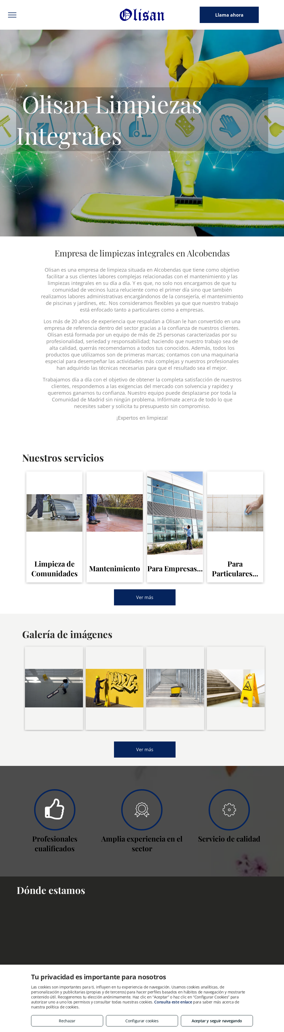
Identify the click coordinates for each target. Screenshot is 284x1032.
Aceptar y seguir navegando (217, 1020)
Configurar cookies (142, 1020)
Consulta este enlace (173, 1002)
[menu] (12, 15)
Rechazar (67, 1020)
